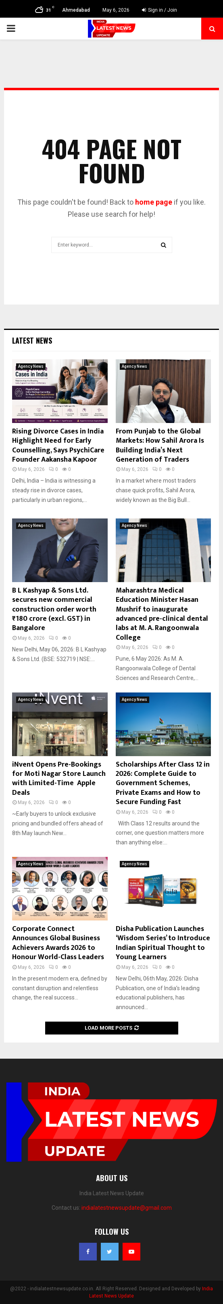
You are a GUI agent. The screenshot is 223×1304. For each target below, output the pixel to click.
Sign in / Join (159, 10)
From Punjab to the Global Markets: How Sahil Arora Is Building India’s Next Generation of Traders (160, 445)
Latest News (32, 340)
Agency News (31, 366)
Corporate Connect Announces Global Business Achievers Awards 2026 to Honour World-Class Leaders (58, 943)
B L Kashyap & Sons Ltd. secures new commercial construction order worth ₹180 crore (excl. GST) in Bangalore (54, 609)
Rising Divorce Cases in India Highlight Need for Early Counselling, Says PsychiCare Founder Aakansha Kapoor (58, 445)
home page (153, 202)
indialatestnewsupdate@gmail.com (126, 1207)
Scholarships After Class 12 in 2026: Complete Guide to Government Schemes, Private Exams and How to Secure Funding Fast (163, 784)
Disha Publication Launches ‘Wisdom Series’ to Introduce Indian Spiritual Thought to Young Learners (163, 943)
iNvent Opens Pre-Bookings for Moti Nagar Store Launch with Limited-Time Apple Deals (59, 779)
